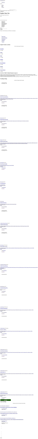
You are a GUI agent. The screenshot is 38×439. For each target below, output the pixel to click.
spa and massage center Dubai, (26, 248)
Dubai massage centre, (3, 204)
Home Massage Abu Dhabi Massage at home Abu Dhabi (7, 165)
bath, (1, 331)
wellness (31, 331)
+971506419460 (5, 312)
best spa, (4, 331)
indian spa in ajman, (5, 98)
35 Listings (1, 50)
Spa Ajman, (19, 143)
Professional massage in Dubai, (18, 248)
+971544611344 (4, 123)
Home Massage (2, 162)
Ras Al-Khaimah (2, 63)
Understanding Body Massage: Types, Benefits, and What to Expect (8, 413)
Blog (2, 6)
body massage (3, 412)
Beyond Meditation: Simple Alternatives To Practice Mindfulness (8, 407)
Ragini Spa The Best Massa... (4, 141)
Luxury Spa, (22, 331)
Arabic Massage (2, 307)
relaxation (14, 412)
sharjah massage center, (3, 99)
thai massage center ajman (24, 143)
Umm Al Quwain (2, 70)
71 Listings (1, 57)
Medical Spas (10, 412)
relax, (27, 331)
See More (5, 400)
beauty (1, 412)
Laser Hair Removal (2, 183)
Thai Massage (2, 95)
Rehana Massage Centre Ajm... (4, 119)
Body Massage (2, 201)
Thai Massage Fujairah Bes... (4, 308)
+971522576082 (5, 146)
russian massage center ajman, (5, 143)
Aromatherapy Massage (3, 264)
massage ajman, (15, 98)
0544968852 (4, 291)
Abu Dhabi (2, 49)
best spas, (11, 331)
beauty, (2, 331)
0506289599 (4, 187)
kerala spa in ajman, (10, 98)
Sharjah (1, 66)
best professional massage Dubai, (4, 248)
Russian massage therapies (13, 204)
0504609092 (4, 168)
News (12, 412)
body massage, (19, 331)
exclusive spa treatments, (11, 248)
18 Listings (1, 64)
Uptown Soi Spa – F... (3, 372)
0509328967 (4, 250)
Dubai (1, 56)
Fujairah (1, 59)
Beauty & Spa (2, 118)
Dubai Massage (2, 286)
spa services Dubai (32, 248)
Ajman (1, 52)
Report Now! (2, 11)
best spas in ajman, (14, 331)
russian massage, (8, 204)
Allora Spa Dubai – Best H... (3, 246)
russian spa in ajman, (35, 98)
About (2, 5)
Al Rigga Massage (2, 328)
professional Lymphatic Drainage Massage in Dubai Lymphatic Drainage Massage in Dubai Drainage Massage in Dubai (14, 226)
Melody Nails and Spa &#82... (4, 393)
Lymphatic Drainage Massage (3, 223)
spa (16, 412)
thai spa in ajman (11, 99)
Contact (3, 7)
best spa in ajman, (8, 331)
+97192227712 (4, 397)
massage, (25, 331)
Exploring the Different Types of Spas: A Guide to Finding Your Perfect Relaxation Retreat (11, 419)
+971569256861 (5, 376)
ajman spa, (1, 98)
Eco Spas (7, 412)
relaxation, (29, 331)
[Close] (0, 9)
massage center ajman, (19, 98)
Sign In (4, 0)
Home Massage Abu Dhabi (3, 164)
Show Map (3, 147)
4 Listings (1, 71)
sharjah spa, (7, 99)
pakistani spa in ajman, (30, 98)
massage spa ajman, (24, 98)
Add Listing (1, 0)
